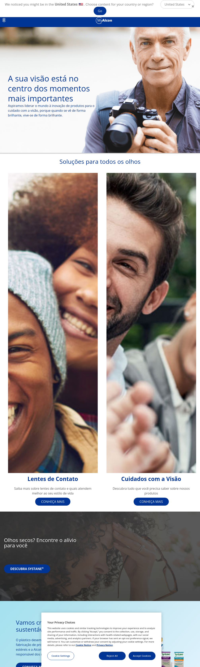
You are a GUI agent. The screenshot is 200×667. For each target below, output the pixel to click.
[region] (101, 640)
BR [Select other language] (4, 20)
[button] (177, 4)
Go (100, 11)
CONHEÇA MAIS (52, 501)
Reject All (112, 655)
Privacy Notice (104, 645)
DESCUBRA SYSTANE (27, 569)
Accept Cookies (142, 655)
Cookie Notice (83, 645)
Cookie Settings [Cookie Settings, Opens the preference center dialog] (60, 655)
